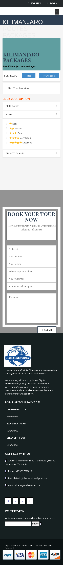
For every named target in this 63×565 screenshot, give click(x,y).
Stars (31, 114)
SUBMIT (47, 329)
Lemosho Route (16, 409)
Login (53, 3)
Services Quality (31, 153)
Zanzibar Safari (16, 423)
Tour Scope (49, 75)
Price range (31, 105)
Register (36, 3)
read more (12, 416)
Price (28, 75)
